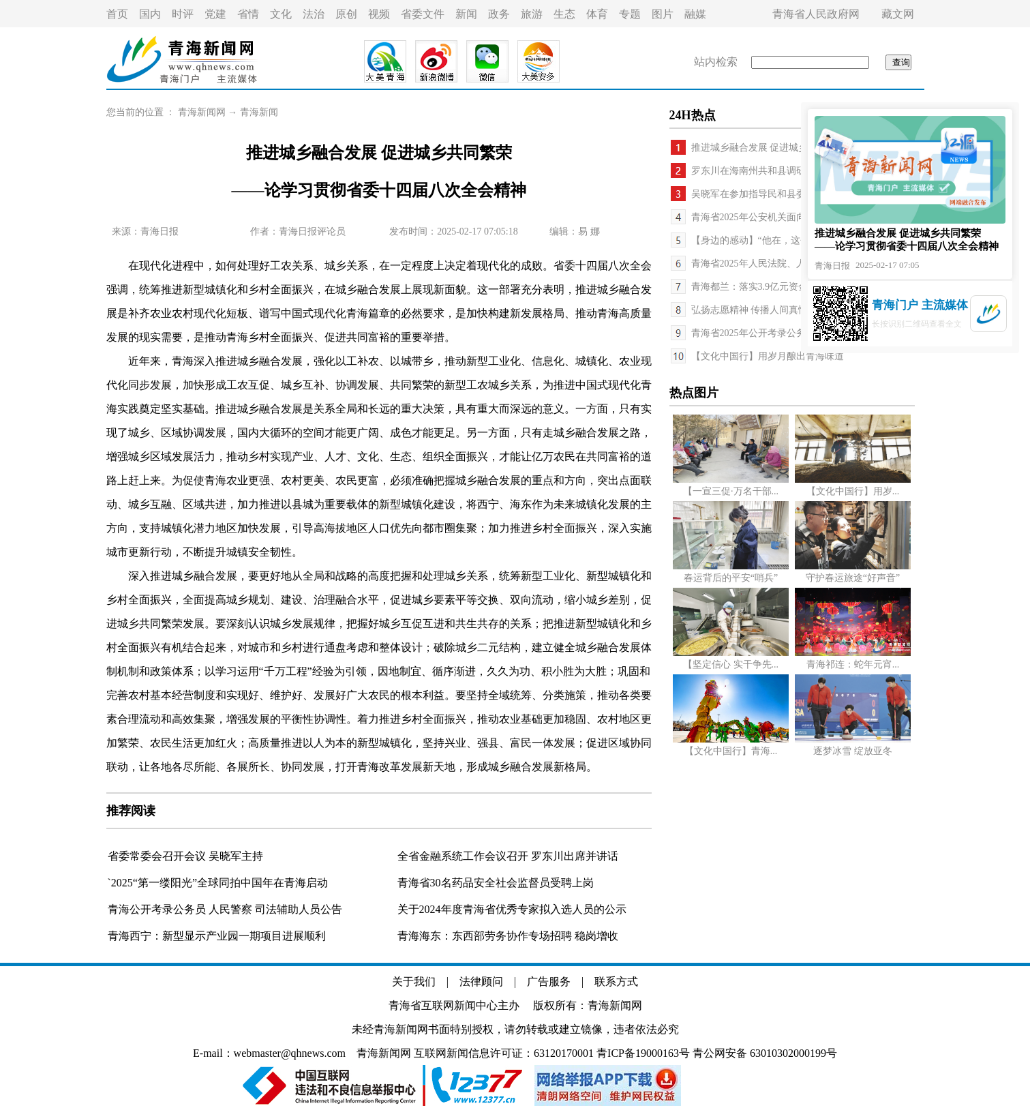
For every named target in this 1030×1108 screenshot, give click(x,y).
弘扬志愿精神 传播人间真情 (749, 310)
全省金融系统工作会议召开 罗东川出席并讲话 (507, 856)
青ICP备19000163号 (643, 1053)
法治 (313, 14)
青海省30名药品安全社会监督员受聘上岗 (495, 882)
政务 (499, 14)
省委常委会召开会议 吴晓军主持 (185, 856)
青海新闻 (259, 112)
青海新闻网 (202, 112)
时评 (183, 14)
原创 (346, 14)
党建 (215, 14)
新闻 (466, 14)
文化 (281, 14)
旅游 (532, 14)
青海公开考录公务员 (158, 909)
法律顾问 (481, 981)
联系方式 (616, 981)
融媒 (695, 14)
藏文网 (897, 14)
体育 (597, 14)
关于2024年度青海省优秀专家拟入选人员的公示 (511, 909)
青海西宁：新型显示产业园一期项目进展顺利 (217, 936)
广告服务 (549, 981)
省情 (248, 14)
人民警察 (232, 909)
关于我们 (414, 981)
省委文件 (422, 14)
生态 (564, 14)
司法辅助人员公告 (298, 909)
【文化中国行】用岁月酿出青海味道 (767, 356)
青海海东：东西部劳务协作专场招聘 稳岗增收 (507, 936)
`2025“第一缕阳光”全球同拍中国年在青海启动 (218, 882)
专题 (630, 14)
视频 (379, 14)
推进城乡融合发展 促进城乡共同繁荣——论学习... (796, 148)
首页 (117, 14)
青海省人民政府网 (816, 14)
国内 (150, 14)
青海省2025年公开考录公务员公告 (762, 333)
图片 (662, 14)
